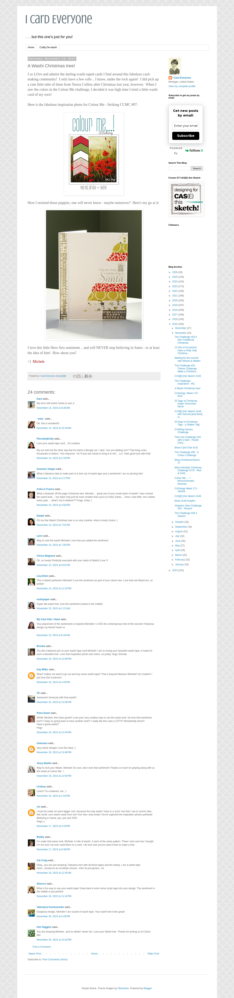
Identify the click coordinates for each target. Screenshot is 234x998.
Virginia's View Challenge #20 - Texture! (188, 507)
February (180, 559)
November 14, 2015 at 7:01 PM (53, 525)
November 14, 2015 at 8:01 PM (53, 565)
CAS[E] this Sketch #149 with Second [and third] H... (188, 414)
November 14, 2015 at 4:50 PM (53, 505)
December (181, 328)
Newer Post (35, 953)
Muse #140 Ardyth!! (184, 500)
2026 (175, 272)
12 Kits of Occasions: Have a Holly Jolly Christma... (185, 350)
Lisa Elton (42, 576)
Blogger (148, 988)
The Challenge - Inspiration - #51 (184, 382)
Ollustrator (123, 988)
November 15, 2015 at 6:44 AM (53, 635)
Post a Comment (42, 946)
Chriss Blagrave (46, 555)
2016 (175, 319)
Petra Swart (43, 713)
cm (38, 806)
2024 (175, 281)
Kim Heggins (44, 927)
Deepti (40, 515)
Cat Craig (42, 860)
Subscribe (185, 136)
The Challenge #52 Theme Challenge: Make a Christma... (186, 368)
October (179, 522)
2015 (175, 324)
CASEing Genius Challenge (183, 431)
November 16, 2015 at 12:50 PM (54, 775)
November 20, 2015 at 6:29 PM (53, 916)
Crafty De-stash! (48, 47)
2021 (175, 295)
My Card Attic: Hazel (48, 619)
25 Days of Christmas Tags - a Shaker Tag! (187, 423)
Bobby (40, 837)
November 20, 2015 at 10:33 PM (54, 939)
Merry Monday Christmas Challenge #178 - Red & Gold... (187, 470)
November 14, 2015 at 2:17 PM (53, 478)
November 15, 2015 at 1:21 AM (53, 608)
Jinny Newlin (44, 763)
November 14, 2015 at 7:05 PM (53, 545)
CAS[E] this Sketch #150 (187, 376)
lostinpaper (43, 599)
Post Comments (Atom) (55, 959)
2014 (175, 570)
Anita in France (45, 489)
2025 (175, 276)
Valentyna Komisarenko (50, 907)
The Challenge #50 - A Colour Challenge (186, 453)
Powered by (186, 150)
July (177, 536)
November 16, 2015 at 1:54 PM (53, 795)
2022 (175, 291)
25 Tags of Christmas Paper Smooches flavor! (185, 403)
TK (38, 693)
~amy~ (40, 418)
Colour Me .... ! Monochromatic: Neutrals (184, 481)
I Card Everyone (58, 19)
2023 (175, 286)
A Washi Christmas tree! (187, 388)
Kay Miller (42, 669)
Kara (39, 398)
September (181, 526)
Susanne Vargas (46, 469)
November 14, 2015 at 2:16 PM (53, 458)
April (177, 550)
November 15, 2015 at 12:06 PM (54, 658)
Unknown (42, 743)
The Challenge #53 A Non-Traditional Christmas (185, 340)
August (179, 531)
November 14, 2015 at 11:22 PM (54, 588)
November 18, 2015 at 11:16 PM (54, 896)
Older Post (153, 953)
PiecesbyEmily (45, 438)
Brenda (41, 646)
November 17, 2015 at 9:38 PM (53, 849)
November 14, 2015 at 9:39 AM (53, 407)
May (177, 545)
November (181, 333)
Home (31, 47)
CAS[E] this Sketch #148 (187, 496)
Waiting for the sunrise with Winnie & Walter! (187, 359)
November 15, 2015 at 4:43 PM (53, 682)
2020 (175, 300)
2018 (175, 310)
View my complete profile (182, 86)
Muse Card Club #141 (186, 447)
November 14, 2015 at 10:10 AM (54, 428)
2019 (175, 305)
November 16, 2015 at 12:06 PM (54, 702)
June (178, 541)
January (179, 564)
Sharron (41, 883)
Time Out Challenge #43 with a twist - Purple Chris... (187, 440)
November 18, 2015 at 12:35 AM (54, 872)
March (179, 555)
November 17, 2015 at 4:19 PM (53, 826)
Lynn (39, 535)
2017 (175, 314)
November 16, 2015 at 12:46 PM (54, 752)
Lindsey (41, 786)
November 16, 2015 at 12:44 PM (54, 732)
